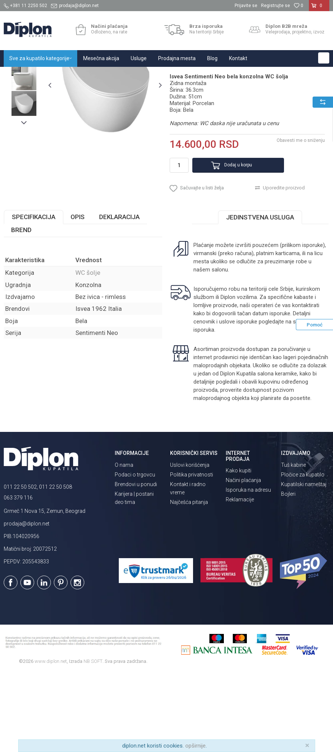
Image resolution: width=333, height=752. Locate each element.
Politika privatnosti (191, 554)
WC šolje (114, 75)
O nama (124, 544)
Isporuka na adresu (248, 569)
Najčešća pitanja (189, 581)
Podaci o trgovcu (135, 554)
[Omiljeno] (298, 5)
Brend (21, 309)
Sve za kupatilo (58, 75)
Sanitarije (90, 75)
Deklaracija (119, 296)
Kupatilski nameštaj (303, 563)
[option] (23, 125)
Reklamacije (240, 579)
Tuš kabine (293, 544)
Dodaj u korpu (229, 238)
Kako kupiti (238, 550)
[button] (323, 58)
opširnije (195, 745)
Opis (78, 296)
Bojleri (288, 573)
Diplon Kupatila (20, 75)
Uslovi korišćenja (189, 544)
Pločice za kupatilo (302, 554)
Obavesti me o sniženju (299, 213)
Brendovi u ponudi (136, 563)
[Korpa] (319, 8)
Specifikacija (33, 296)
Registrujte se (275, 5)
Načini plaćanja (243, 559)
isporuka (203, 409)
